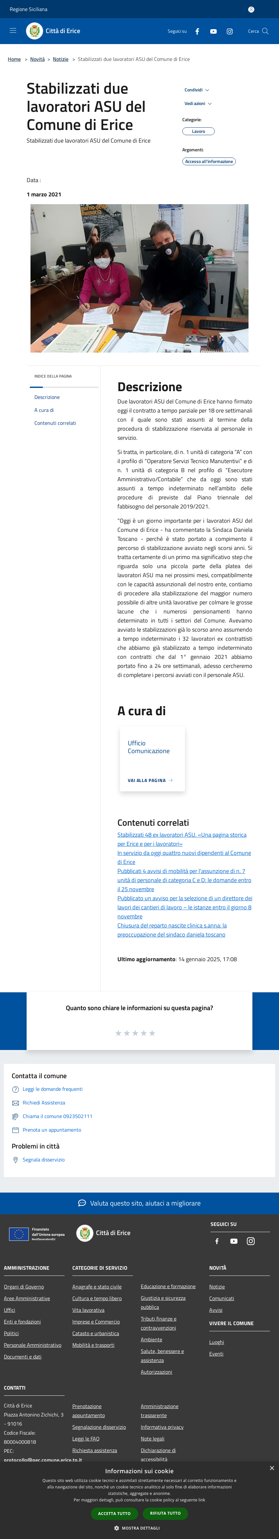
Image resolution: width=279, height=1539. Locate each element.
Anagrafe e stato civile (97, 1286)
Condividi (198, 90)
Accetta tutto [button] (114, 1513)
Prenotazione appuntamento (88, 1410)
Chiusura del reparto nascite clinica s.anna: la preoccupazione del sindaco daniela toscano (172, 930)
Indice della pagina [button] (53, 376)
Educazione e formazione (168, 1286)
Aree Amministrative (27, 1298)
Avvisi (216, 1310)
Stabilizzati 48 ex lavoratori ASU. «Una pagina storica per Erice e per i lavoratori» (182, 839)
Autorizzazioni (156, 1372)
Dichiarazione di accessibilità (158, 1454)
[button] (139, 1528)
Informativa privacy (162, 1427)
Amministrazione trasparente (159, 1410)
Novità (37, 59)
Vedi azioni (199, 104)
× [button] (271, 1468)
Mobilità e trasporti (93, 1345)
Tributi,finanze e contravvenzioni (158, 1323)
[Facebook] (194, 31)
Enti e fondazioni (22, 1321)
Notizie (60, 59)
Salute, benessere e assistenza (162, 1355)
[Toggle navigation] (13, 30)
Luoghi (216, 1342)
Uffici (9, 1310)
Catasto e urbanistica (95, 1333)
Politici (11, 1333)
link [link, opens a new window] (202, 1500)
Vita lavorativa (88, 1310)
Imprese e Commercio (96, 1321)
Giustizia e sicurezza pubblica (163, 1302)
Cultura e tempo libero (97, 1298)
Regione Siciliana (28, 9)
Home (14, 59)
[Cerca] (265, 31)
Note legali (152, 1438)
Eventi (216, 1354)
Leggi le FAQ (86, 1438)
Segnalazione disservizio (99, 1427)
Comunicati (221, 1298)
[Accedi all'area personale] (251, 9)
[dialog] (139, 1500)
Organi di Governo (24, 1286)
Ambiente (151, 1339)
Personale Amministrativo (32, 1345)
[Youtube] (210, 31)
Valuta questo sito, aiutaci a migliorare (139, 1203)
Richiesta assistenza (94, 1450)
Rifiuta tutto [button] (165, 1513)
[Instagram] (227, 31)
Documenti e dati (23, 1356)
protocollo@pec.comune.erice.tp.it (43, 1460)
